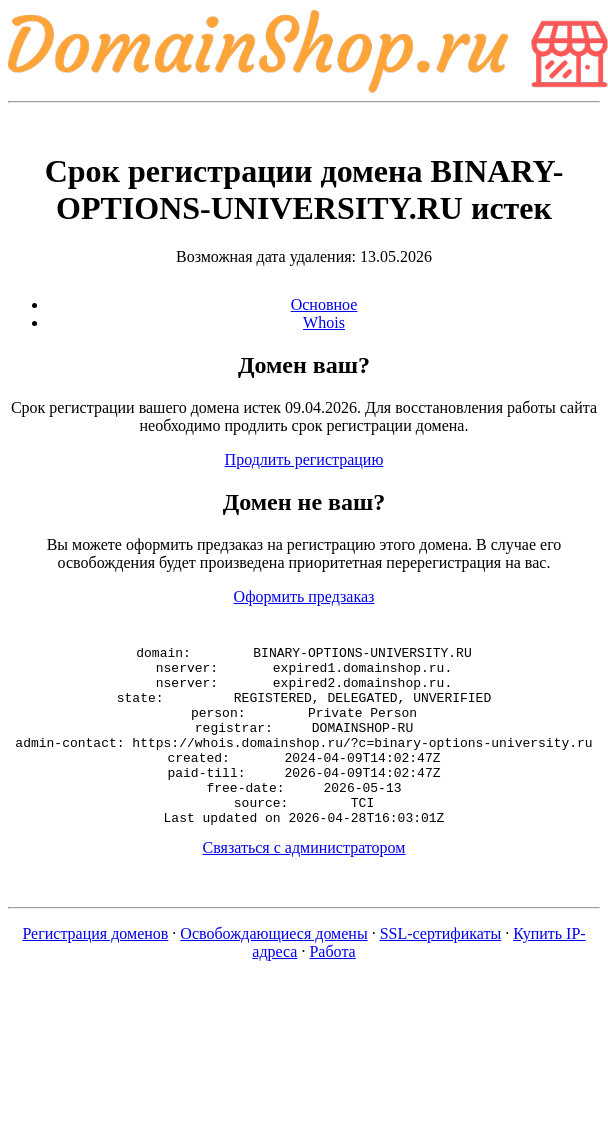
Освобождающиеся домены (273, 969)
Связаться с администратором (304, 883)
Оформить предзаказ (304, 596)
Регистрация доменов (95, 969)
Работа (332, 987)
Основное (324, 304)
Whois (324, 322)
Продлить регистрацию (304, 459)
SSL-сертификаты (441, 969)
